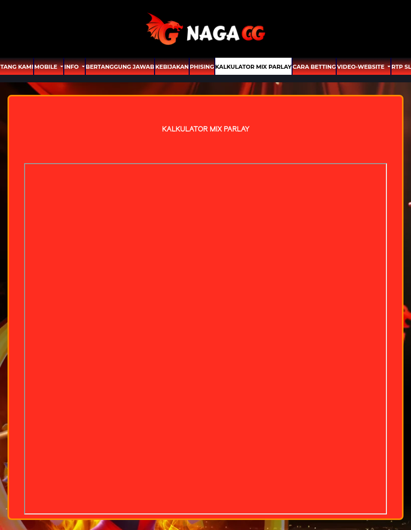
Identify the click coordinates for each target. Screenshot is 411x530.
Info (72, 66)
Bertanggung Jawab (120, 66)
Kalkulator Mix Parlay (253, 66)
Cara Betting (314, 66)
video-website (361, 66)
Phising (202, 66)
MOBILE (46, 66)
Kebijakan (172, 66)
